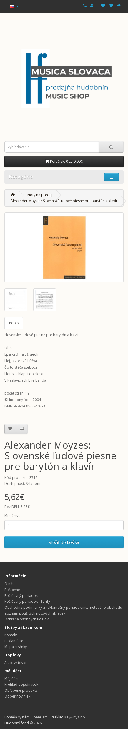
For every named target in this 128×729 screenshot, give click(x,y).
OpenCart (39, 717)
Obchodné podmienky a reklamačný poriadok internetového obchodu (63, 607)
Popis (14, 322)
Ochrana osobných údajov (26, 619)
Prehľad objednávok (21, 684)
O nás (9, 583)
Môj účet (11, 678)
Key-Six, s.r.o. (75, 717)
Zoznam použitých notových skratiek (34, 613)
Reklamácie (13, 640)
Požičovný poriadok (21, 595)
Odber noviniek (17, 696)
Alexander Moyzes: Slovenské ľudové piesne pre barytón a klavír (64, 200)
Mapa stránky (15, 646)
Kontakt (10, 635)
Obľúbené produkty (20, 690)
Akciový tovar (15, 662)
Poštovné (12, 589)
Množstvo (12, 515)
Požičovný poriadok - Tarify (27, 601)
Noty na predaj (39, 194)
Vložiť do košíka (64, 542)
